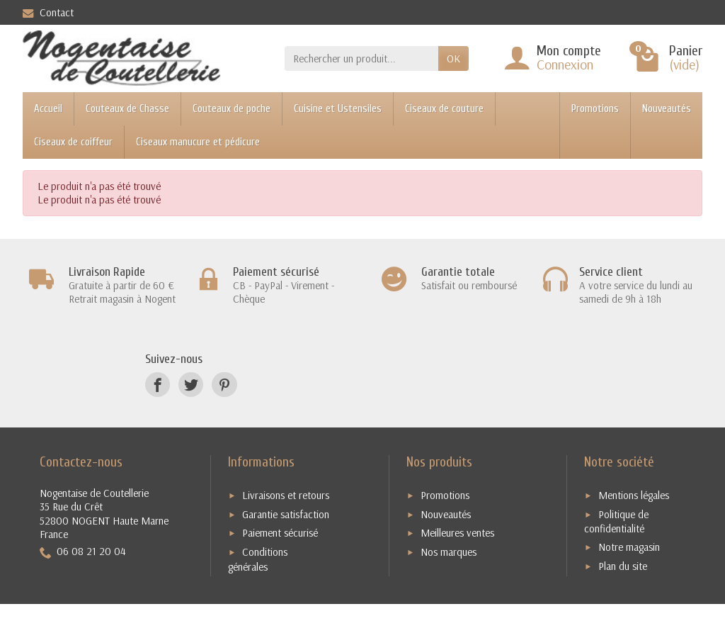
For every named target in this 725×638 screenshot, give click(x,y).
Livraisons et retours (285, 495)
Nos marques (448, 552)
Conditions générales (257, 559)
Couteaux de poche (231, 109)
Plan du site (622, 566)
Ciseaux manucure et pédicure (198, 142)
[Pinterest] (224, 384)
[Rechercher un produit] (361, 59)
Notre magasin (629, 547)
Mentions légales (633, 495)
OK (453, 58)
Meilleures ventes (457, 532)
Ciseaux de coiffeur (73, 142)
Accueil (48, 109)
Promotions (595, 109)
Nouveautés (666, 109)
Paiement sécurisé (280, 532)
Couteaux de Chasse (127, 109)
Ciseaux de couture (444, 109)
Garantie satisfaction (285, 514)
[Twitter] (190, 384)
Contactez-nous (81, 462)
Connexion (565, 64)
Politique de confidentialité (616, 522)
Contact (48, 12)
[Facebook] (157, 384)
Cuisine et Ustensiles (338, 109)
